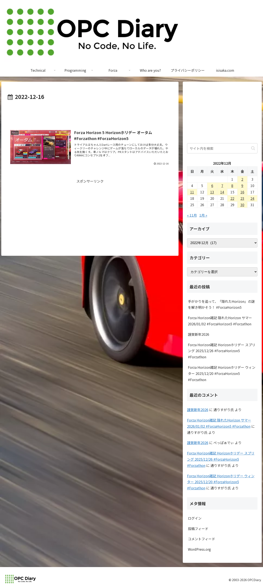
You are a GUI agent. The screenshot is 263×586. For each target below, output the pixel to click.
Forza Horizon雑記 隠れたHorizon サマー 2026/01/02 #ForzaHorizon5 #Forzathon (220, 320)
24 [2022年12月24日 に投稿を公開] (252, 198)
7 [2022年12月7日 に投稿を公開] (222, 185)
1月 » (203, 215)
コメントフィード (201, 538)
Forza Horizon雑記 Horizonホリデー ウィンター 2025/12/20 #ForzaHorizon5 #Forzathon (221, 373)
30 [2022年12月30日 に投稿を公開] (242, 204)
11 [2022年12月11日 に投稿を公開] (192, 191)
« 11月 (192, 215)
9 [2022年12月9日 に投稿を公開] (242, 185)
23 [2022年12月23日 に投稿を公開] (242, 198)
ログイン (195, 518)
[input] (222, 148)
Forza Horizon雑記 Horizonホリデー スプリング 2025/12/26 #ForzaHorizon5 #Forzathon (221, 351)
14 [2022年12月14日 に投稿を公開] (222, 191)
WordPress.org (199, 549)
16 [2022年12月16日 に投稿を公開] (242, 191)
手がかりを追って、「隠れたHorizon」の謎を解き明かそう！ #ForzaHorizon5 (221, 304)
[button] (253, 148)
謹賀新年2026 (198, 334)
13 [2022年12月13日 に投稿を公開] (212, 191)
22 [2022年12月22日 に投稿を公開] (232, 198)
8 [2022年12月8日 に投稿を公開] (232, 185)
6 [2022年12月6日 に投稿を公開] (212, 185)
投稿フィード (198, 528)
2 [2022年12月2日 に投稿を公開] (242, 179)
